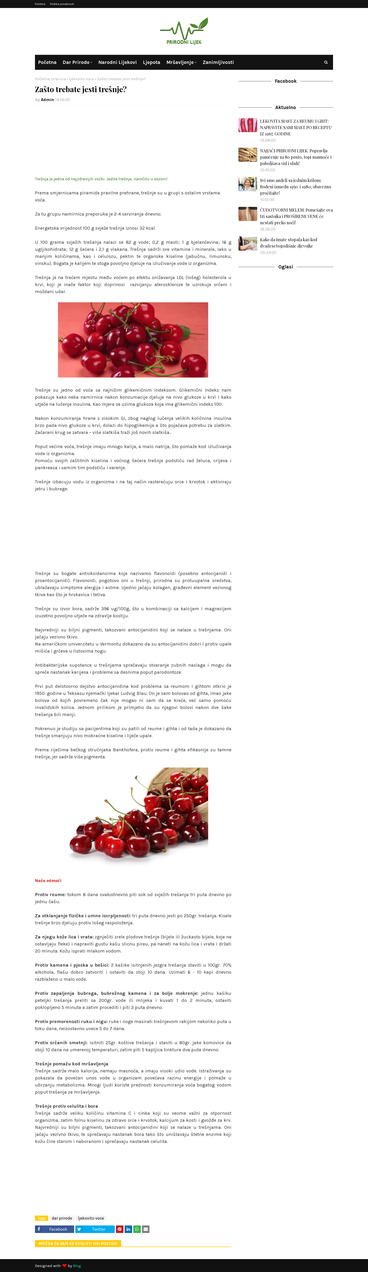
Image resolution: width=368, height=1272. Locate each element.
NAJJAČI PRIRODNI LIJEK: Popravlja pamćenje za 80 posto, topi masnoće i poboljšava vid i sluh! (296, 157)
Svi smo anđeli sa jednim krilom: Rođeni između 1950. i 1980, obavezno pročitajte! (295, 186)
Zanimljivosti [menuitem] (218, 62)
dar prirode (62, 1218)
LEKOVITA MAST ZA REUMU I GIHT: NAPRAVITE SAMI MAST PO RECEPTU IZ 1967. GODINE (296, 127)
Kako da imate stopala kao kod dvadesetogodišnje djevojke (288, 243)
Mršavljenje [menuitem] (180, 62)
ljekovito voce (81, 78)
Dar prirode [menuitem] (76, 62)
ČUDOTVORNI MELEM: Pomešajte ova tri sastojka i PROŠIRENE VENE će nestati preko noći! (296, 216)
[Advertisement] (133, 142)
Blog (77, 1265)
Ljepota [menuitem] (151, 62)
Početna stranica (50, 78)
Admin (47, 99)
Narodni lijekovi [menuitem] (117, 62)
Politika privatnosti (62, 4)
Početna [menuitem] (47, 62)
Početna (40, 4)
